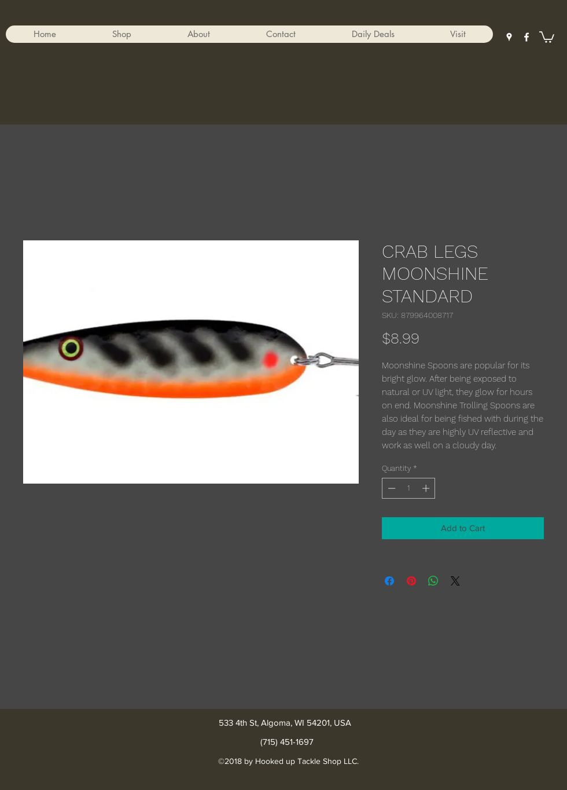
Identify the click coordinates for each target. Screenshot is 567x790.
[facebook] (526, 37)
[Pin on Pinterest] (411, 581)
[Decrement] (390, 488)
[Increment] (427, 488)
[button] (121, 34)
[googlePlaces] (509, 37)
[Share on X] (455, 581)
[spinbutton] (408, 488)
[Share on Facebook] (389, 581)
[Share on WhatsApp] (433, 581)
